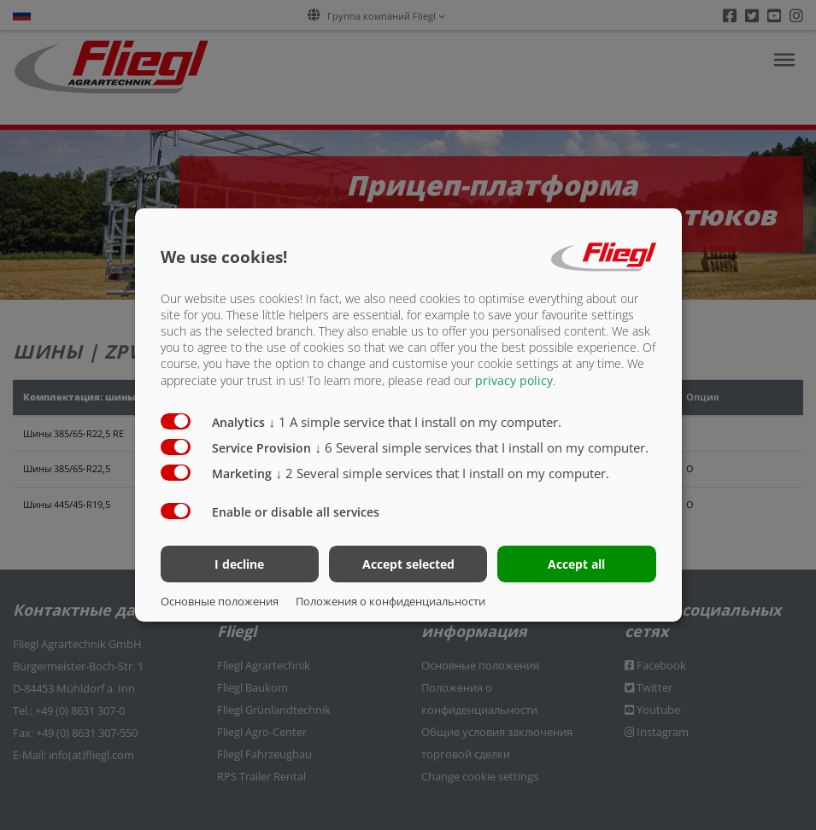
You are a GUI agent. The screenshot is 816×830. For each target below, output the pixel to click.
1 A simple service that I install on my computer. (415, 421)
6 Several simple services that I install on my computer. (482, 446)
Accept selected (408, 564)
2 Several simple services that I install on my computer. (443, 472)
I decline (239, 564)
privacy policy (514, 379)
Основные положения (220, 601)
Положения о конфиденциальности (390, 601)
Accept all (576, 564)
